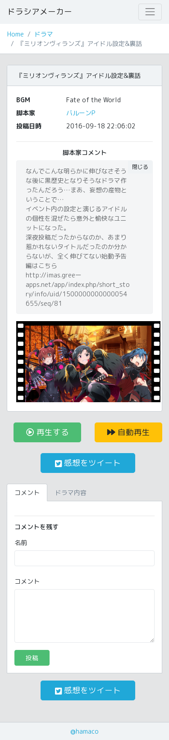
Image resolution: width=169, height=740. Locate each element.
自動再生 (128, 432)
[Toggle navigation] (150, 12)
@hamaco (84, 731)
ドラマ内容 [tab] (71, 492)
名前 (20, 542)
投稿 (32, 658)
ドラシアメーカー (39, 11)
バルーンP (80, 113)
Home (15, 34)
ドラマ (43, 34)
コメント (27, 581)
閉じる (140, 167)
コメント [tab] (27, 492)
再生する (47, 432)
